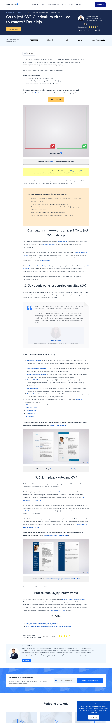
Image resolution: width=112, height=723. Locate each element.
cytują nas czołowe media (57, 610)
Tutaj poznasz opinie (76, 171)
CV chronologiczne (32, 408)
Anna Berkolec (56, 341)
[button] (56, 40)
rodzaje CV (78, 399)
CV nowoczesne (31, 405)
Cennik (78, 4)
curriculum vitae (63, 242)
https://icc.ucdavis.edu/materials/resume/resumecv (42, 624)
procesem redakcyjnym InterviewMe (73, 599)
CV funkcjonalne (31, 410)
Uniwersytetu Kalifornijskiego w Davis (40, 266)
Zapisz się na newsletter (90, 680)
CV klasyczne (30, 416)
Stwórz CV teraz (13, 29)
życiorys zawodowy (49, 244)
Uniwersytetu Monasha (57, 492)
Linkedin (26, 660)
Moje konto (100, 4)
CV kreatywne (30, 413)
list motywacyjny (45, 260)
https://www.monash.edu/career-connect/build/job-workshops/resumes (48, 626)
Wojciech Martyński (28, 646)
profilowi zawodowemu (30, 511)
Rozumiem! (93, 717)
